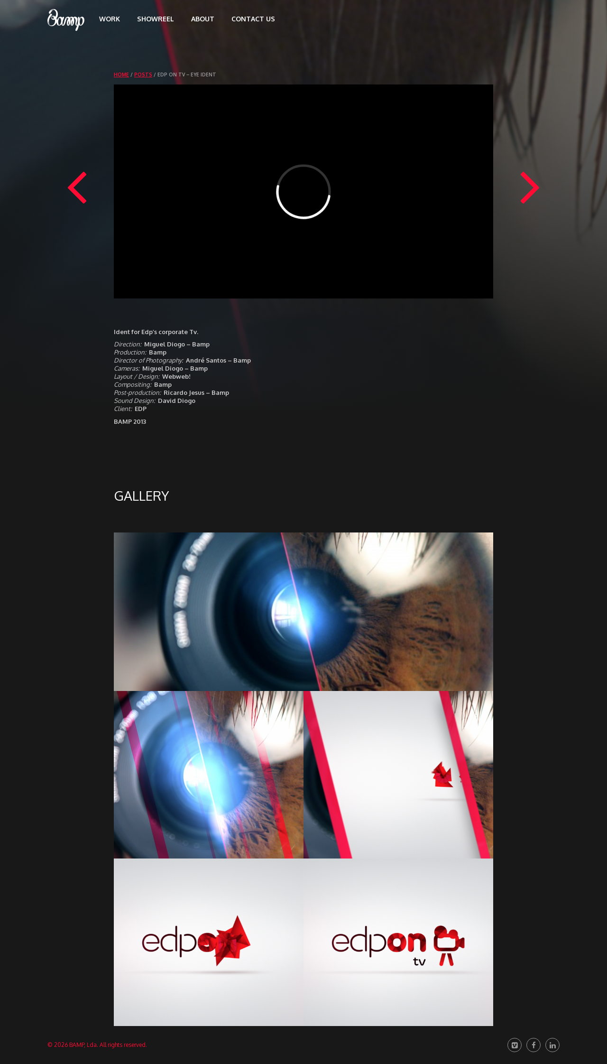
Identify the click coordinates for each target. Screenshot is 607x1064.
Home (121, 74)
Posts (143, 74)
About (202, 19)
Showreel (155, 19)
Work (109, 19)
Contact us (253, 19)
